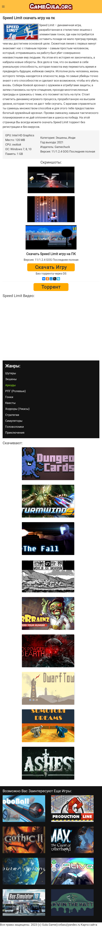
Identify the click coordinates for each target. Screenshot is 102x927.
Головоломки (14, 426)
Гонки (9, 397)
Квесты (10, 403)
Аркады (10, 385)
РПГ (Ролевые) (15, 391)
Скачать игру (51, 267)
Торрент (51, 287)
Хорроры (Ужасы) (17, 408)
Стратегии (12, 415)
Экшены (11, 379)
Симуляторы (13, 420)
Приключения (14, 432)
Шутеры (10, 373)
